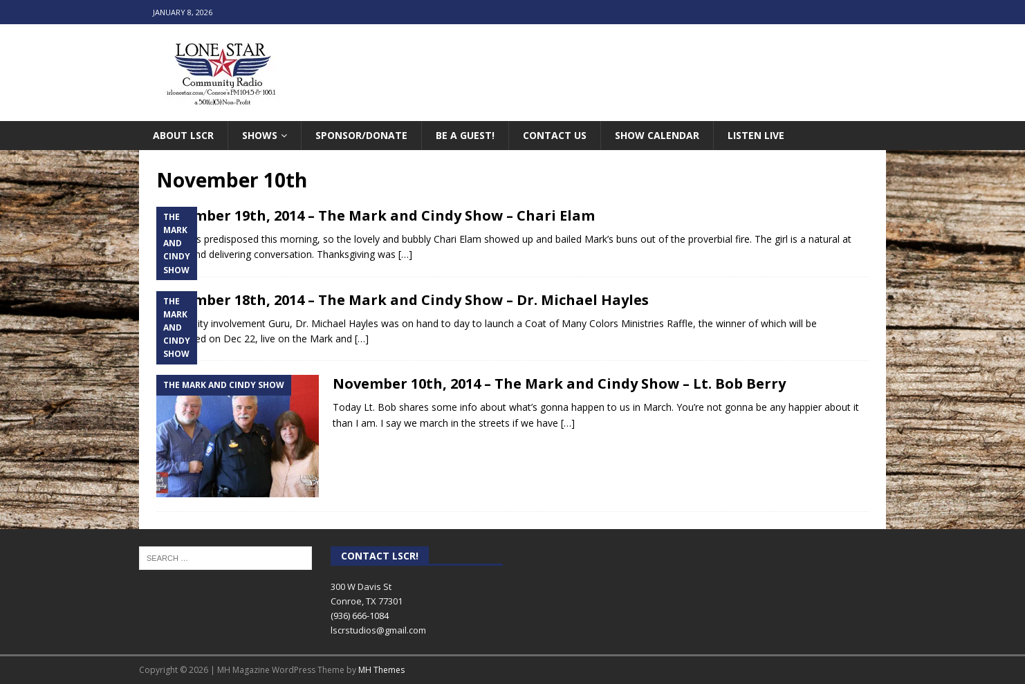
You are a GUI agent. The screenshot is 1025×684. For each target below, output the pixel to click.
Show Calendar (657, 135)
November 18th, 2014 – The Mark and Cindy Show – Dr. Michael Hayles (402, 299)
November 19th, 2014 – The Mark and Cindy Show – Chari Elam (375, 215)
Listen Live (756, 135)
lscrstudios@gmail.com (378, 630)
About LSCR (183, 135)
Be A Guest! (465, 135)
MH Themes (381, 670)
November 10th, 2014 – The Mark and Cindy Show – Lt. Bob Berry (559, 383)
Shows (259, 135)
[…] (405, 254)
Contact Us (555, 135)
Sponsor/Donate (361, 135)
